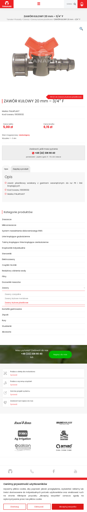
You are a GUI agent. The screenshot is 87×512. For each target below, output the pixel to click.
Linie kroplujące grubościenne (16, 236)
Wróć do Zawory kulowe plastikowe (66, 97)
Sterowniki (7, 253)
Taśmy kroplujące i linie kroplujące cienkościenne (25, 242)
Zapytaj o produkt (20, 169)
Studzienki (7, 326)
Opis (6, 169)
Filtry (4, 276)
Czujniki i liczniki (9, 265)
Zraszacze (7, 219)
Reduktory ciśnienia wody (14, 270)
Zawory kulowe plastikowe (16, 302)
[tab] (6, 169)
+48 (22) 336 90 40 (43, 153)
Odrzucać (39, 506)
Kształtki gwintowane (12, 309)
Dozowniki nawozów (11, 282)
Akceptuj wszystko (67, 506)
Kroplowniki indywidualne (13, 248)
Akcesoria (6, 331)
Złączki (5, 314)
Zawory (5, 287)
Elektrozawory (8, 259)
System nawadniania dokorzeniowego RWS (22, 230)
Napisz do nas (60, 354)
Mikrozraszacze (9, 225)
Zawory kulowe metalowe (16, 298)
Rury (4, 320)
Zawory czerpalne (13, 294)
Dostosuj (15, 506)
